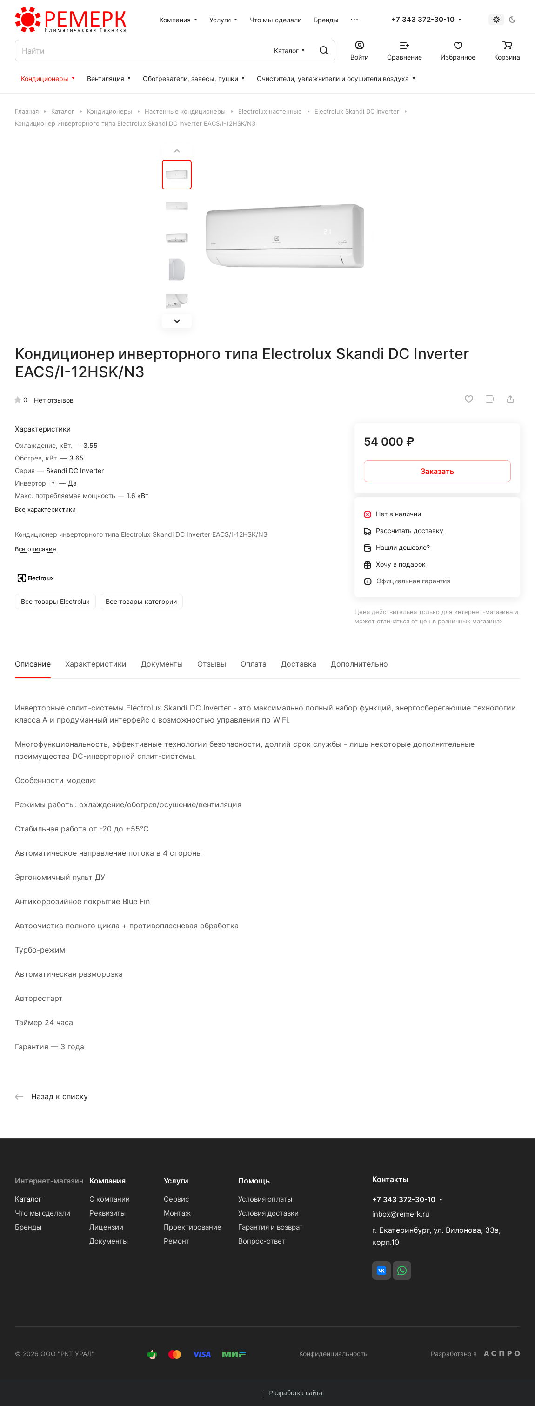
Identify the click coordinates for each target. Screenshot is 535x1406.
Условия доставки (268, 1213)
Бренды (28, 1227)
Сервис (176, 1199)
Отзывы (211, 664)
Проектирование (192, 1227)
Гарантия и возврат (270, 1227)
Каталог (28, 1199)
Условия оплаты (265, 1199)
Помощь (254, 1180)
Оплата (254, 664)
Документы (162, 664)
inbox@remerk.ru (400, 1214)
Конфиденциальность (333, 1354)
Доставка (298, 664)
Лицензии (106, 1227)
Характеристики (96, 664)
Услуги (176, 1180)
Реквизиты (107, 1213)
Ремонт (176, 1241)
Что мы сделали (42, 1213)
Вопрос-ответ (262, 1241)
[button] (177, 321)
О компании (109, 1199)
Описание (33, 664)
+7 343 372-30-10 (423, 19)
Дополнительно (359, 664)
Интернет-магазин (49, 1180)
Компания (107, 1180)
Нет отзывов (54, 400)
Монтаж (177, 1213)
